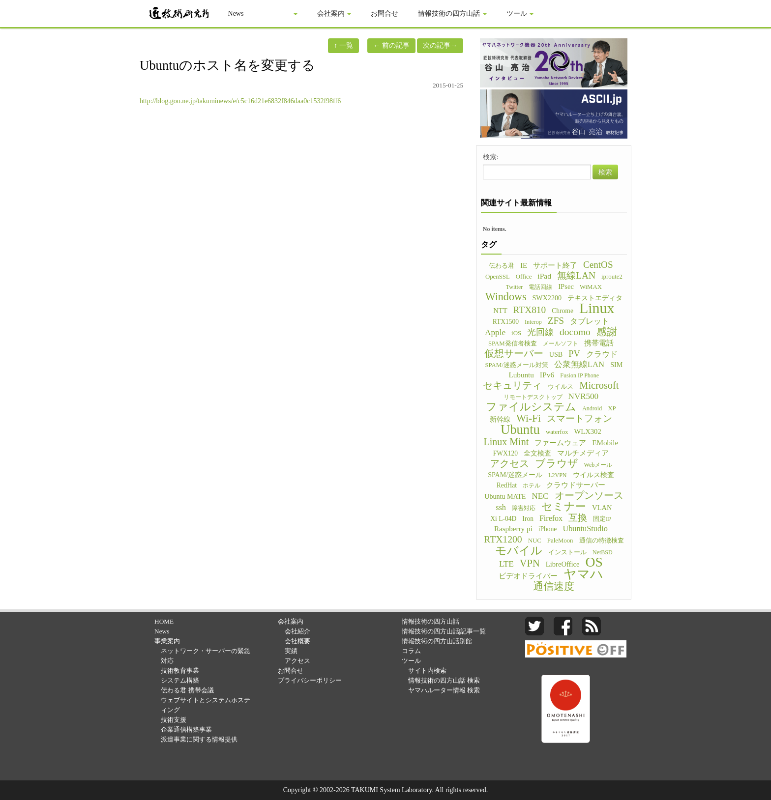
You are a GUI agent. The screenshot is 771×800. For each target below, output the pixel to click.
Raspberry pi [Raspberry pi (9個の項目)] (513, 528)
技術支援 (173, 719)
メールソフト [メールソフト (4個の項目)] (560, 343)
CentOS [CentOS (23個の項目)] (598, 265)
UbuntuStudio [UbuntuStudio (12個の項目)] (585, 528)
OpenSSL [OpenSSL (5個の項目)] (497, 276)
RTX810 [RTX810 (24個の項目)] (529, 310)
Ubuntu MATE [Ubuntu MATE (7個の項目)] (505, 496)
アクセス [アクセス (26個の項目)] (509, 463)
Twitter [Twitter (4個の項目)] (514, 287)
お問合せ (385, 13)
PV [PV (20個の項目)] (574, 354)
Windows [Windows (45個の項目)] (506, 297)
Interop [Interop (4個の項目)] (533, 321)
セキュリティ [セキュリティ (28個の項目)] (512, 385)
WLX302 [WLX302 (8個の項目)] (587, 431)
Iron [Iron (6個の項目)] (528, 518)
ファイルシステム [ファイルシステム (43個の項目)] (531, 407)
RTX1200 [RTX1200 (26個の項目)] (503, 539)
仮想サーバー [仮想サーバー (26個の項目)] (513, 353)
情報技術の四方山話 (452, 13)
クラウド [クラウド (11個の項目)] (602, 354)
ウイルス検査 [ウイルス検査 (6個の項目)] (593, 475)
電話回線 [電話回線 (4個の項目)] (540, 287)
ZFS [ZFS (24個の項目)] (556, 321)
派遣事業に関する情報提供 (199, 739)
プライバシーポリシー (310, 680)
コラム (411, 651)
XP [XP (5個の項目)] (612, 408)
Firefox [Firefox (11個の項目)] (551, 518)
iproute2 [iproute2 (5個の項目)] (612, 276)
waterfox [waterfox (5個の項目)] (557, 432)
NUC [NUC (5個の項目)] (534, 540)
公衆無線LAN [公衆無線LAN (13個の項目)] (579, 364)
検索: (491, 157)
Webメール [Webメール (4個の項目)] (598, 464)
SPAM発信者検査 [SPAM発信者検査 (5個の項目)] (512, 343)
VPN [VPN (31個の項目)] (530, 563)
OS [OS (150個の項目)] (594, 562)
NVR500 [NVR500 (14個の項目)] (583, 396)
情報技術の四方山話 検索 (444, 680)
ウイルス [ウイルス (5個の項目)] (560, 386)
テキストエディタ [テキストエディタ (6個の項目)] (595, 298)
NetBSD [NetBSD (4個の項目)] (603, 552)
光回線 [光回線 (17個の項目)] (540, 332)
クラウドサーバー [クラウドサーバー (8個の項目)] (575, 485)
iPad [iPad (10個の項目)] (544, 276)
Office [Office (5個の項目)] (524, 276)
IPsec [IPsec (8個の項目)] (566, 286)
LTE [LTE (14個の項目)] (506, 564)
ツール (520, 13)
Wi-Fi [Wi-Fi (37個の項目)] (528, 418)
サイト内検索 (427, 670)
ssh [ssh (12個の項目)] (501, 507)
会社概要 (297, 641)
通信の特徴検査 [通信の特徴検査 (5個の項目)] (601, 540)
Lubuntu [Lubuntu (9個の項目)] (521, 375)
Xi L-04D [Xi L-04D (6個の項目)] (503, 518)
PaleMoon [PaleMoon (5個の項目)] (560, 540)
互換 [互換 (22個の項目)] (577, 518)
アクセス (297, 660)
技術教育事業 (180, 670)
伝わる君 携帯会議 (187, 690)
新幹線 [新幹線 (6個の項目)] (500, 419)
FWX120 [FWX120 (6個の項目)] (505, 453)
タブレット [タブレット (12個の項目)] (589, 321)
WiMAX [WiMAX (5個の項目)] (591, 287)
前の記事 (391, 45)
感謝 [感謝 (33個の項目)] (606, 332)
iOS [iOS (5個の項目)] (516, 333)
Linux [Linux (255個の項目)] (597, 308)
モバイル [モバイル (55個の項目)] (518, 550)
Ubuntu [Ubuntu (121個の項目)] (520, 429)
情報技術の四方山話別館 (437, 641)
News (236, 13)
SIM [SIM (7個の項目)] (616, 365)
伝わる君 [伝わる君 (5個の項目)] (501, 265)
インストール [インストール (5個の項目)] (567, 552)
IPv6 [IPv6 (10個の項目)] (547, 375)
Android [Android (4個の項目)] (592, 408)
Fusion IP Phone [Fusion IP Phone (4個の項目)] (579, 375)
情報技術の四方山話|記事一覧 (444, 631)
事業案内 (281, 13)
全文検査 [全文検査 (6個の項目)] (537, 453)
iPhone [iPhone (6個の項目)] (547, 529)
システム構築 (180, 680)
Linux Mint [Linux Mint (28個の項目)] (506, 442)
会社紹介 (297, 631)
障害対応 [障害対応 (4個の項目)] (523, 508)
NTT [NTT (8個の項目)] (500, 310)
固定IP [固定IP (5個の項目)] (602, 518)
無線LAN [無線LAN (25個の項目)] (576, 276)
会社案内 (334, 13)
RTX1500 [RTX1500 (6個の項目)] (506, 321)
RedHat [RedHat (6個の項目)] (507, 485)
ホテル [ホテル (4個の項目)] (531, 485)
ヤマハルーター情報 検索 (444, 690)
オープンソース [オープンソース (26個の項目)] (589, 495)
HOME (164, 621)
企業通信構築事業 (186, 729)
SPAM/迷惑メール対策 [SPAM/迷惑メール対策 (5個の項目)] (516, 365)
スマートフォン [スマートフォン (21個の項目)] (579, 419)
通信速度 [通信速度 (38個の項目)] (553, 586)
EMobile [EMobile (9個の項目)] (605, 442)
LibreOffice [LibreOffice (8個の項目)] (563, 564)
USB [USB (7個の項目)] (556, 354)
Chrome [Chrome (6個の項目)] (562, 310)
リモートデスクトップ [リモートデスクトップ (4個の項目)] (533, 397)
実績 (291, 651)
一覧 (343, 45)
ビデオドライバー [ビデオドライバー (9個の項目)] (528, 575)
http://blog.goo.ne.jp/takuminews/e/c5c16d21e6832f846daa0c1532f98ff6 (240, 101)
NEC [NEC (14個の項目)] (540, 496)
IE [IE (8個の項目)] (523, 265)
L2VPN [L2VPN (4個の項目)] (557, 475)
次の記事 (440, 45)
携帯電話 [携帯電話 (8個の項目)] (599, 343)
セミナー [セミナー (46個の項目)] (563, 507)
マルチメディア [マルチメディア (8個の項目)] (583, 453)
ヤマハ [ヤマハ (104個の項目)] (583, 574)
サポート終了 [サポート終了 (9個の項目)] (555, 265)
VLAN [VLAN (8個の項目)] (602, 508)
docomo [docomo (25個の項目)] (575, 332)
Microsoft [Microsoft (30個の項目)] (599, 385)
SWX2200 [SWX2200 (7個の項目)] (547, 298)
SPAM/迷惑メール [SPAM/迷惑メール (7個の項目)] (515, 475)
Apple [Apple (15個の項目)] (495, 332)
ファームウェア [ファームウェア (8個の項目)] (560, 443)
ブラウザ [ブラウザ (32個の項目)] (556, 463)
